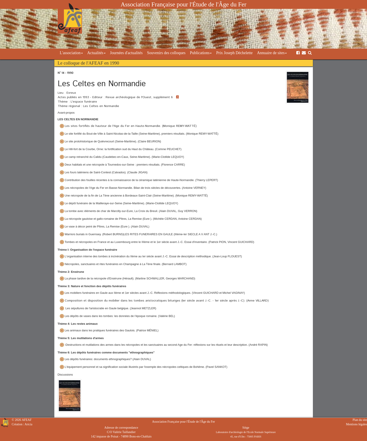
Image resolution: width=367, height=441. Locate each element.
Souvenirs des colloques (166, 53)
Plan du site (360, 420)
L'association (71, 53)
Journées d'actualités (126, 53)
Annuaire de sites (272, 53)
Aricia (28, 424)
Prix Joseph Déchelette (234, 53)
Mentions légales (356, 424)
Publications (201, 53)
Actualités (96, 53)
